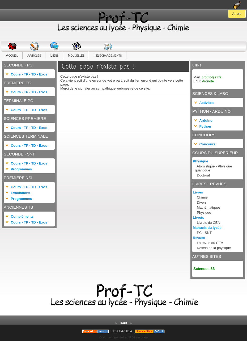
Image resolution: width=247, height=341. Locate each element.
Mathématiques (208, 207)
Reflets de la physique (214, 248)
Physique (204, 212)
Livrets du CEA (208, 223)
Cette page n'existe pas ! (98, 66)
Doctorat (203, 175)
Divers (202, 202)
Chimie (202, 197)
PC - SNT (204, 233)
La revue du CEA (210, 243)
